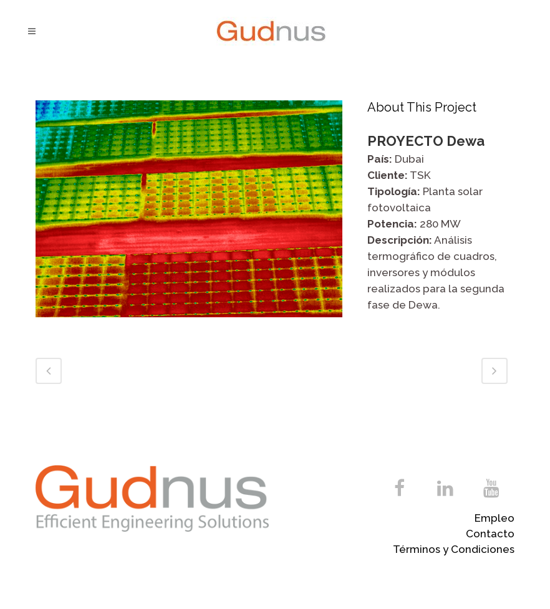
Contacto (490, 533)
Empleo (494, 518)
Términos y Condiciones (453, 549)
